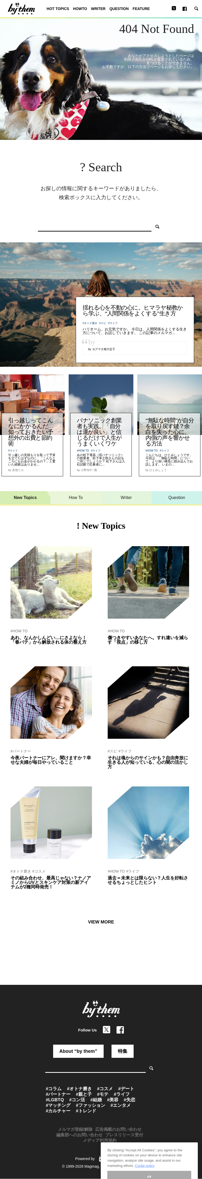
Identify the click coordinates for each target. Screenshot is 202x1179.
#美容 (112, 1099)
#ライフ (113, 323)
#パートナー (21, 751)
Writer (126, 497)
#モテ (102, 1094)
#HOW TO (83, 450)
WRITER (98, 9)
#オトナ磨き (90, 323)
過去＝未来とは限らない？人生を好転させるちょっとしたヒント (148, 880)
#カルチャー (58, 1110)
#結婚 (96, 1099)
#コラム (54, 1088)
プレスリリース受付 (124, 1135)
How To (76, 497)
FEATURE (141, 9)
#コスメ (39, 871)
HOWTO (80, 9)
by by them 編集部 (23, 769)
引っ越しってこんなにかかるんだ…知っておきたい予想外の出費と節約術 (30, 432)
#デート (126, 1088)
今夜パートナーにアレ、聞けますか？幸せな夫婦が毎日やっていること (51, 760)
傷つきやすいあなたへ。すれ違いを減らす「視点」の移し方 (148, 640)
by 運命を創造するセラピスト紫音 (132, 773)
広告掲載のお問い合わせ (118, 1129)
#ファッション (90, 1105)
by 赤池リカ (19, 649)
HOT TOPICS (58, 9)
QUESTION (119, 9)
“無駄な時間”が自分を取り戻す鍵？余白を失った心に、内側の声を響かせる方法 (169, 432)
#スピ (102, 323)
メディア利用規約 (100, 1140)
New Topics (25, 497)
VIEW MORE (101, 921)
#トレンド (86, 1110)
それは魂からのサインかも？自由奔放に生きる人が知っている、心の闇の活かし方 (148, 762)
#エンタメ (120, 1105)
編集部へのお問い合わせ (79, 1135)
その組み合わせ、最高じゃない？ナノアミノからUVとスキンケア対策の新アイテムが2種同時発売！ (51, 882)
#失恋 (129, 1099)
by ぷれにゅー (21, 894)
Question (176, 497)
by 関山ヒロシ (118, 649)
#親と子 (84, 1094)
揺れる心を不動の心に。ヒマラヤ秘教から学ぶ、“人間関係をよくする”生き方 (133, 310)
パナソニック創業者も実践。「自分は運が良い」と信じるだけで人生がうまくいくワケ (99, 432)
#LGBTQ (55, 1099)
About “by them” (78, 1051)
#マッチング (58, 1105)
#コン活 (77, 1099)
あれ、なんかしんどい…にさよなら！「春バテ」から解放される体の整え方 (49, 640)
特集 (122, 1051)
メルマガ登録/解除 (75, 1129)
